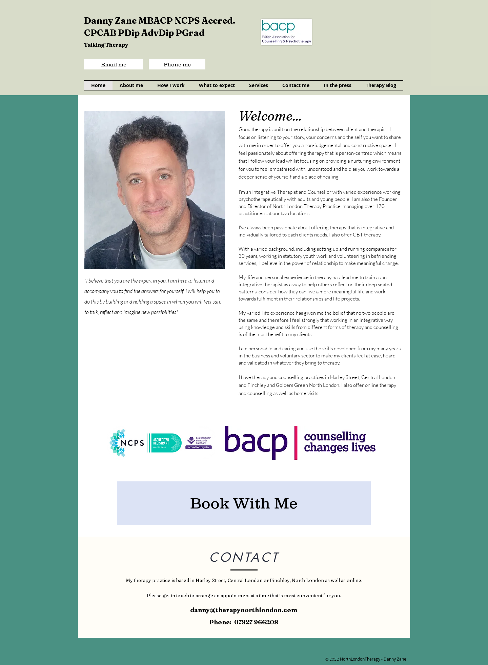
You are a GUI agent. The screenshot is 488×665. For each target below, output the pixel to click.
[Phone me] (177, 64)
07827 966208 (256, 622)
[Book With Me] (244, 503)
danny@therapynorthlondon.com (243, 610)
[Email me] (113, 64)
